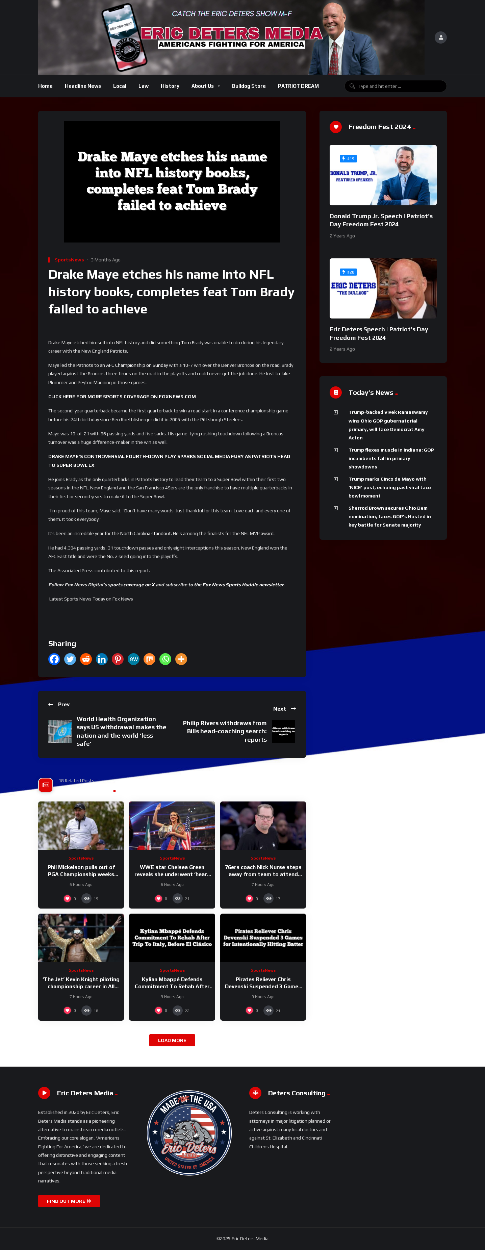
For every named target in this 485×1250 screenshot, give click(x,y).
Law (143, 86)
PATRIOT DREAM (298, 86)
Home (45, 86)
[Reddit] (86, 659)
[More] (181, 659)
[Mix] (149, 659)
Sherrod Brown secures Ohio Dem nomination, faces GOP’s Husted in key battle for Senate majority (390, 516)
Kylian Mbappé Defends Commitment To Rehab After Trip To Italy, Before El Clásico (172, 986)
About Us (203, 86)
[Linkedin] (102, 659)
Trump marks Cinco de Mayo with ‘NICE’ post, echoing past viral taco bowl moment (390, 487)
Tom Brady (192, 342)
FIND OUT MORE (69, 1201)
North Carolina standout (145, 533)
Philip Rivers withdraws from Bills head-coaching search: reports (225, 731)
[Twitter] (70, 659)
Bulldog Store (249, 86)
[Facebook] (54, 659)
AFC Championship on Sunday (137, 365)
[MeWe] (133, 659)
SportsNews (69, 259)
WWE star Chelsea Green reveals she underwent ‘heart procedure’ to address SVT (172, 874)
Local (119, 86)
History (170, 86)
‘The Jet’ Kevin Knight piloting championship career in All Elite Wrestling (81, 986)
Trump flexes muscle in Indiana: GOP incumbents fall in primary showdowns (391, 458)
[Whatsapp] (165, 659)
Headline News (83, 86)
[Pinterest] (118, 659)
